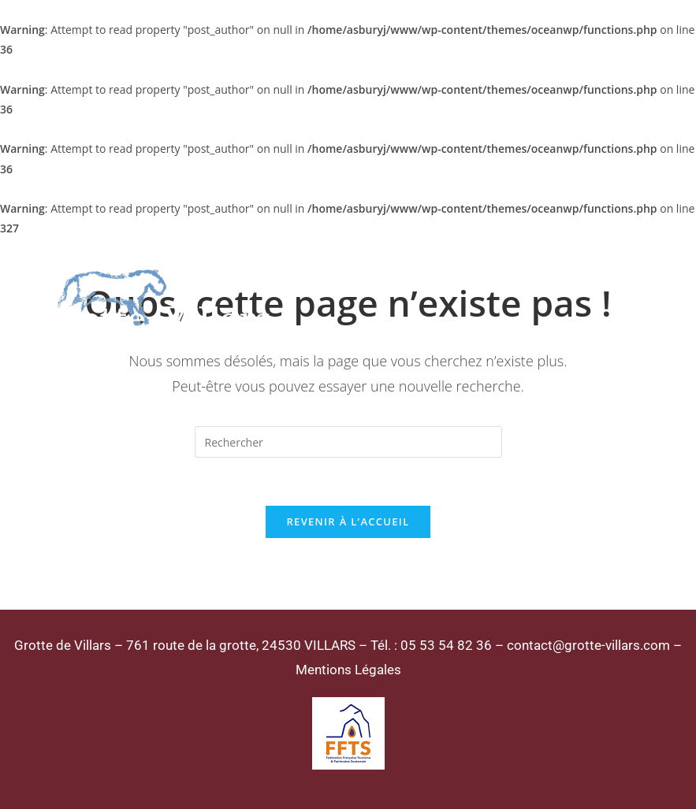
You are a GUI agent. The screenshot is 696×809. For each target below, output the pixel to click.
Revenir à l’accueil (347, 521)
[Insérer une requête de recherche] (348, 442)
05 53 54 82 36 (446, 645)
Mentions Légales (348, 669)
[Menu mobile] (623, 299)
